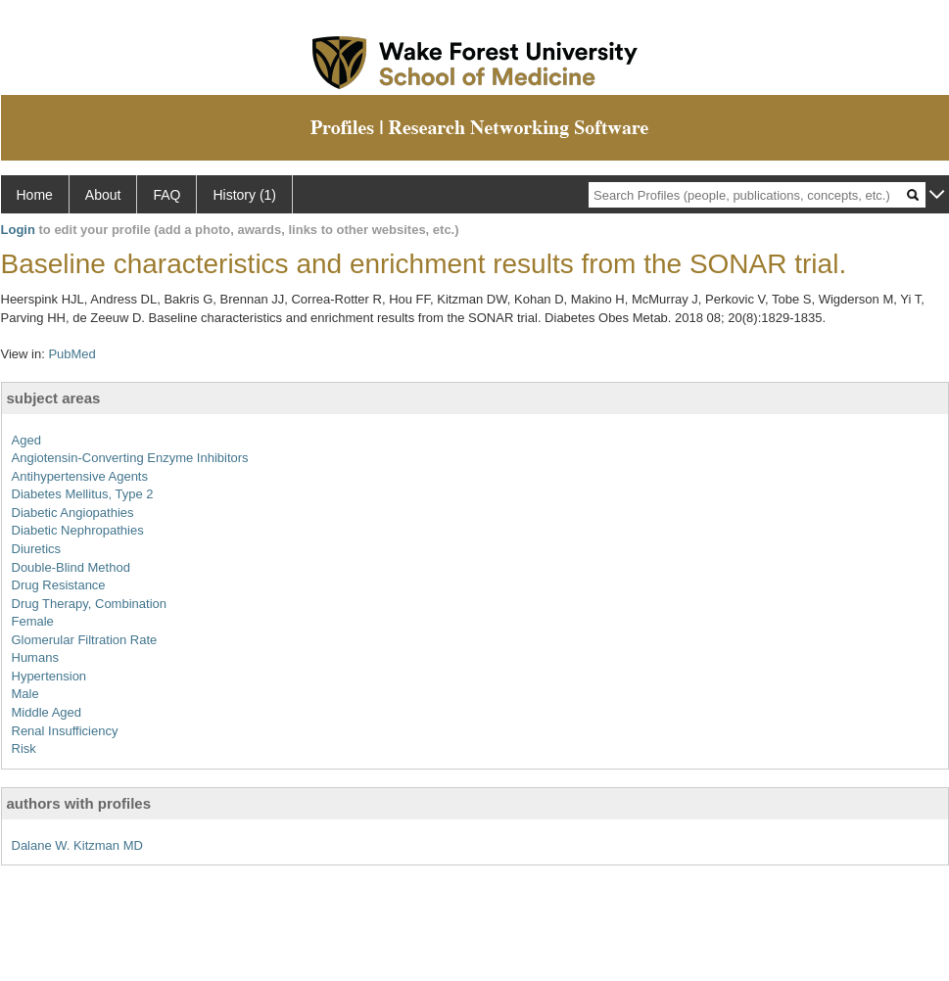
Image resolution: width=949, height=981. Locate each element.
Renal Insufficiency (65, 731)
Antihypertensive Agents (80, 476)
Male (25, 693)
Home (35, 195)
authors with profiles (79, 803)
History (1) (244, 195)
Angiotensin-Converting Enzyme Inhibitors (130, 457)
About (103, 195)
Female (33, 621)
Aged (26, 440)
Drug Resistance (59, 585)
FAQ (166, 195)
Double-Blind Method (71, 567)
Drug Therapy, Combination (89, 603)
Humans (35, 657)
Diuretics (37, 548)
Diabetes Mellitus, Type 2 (83, 494)
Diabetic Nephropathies (78, 530)
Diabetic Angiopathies (73, 512)
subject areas (54, 398)
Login (18, 229)
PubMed (71, 354)
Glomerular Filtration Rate (85, 639)
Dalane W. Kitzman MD (77, 845)
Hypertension (49, 676)
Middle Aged (47, 712)
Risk (24, 748)
